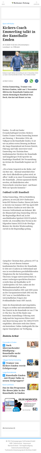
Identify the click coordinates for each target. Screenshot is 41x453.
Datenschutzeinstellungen (20, 448)
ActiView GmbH (31, 450)
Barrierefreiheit (13, 445)
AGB (11, 443)
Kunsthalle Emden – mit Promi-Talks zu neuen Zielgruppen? (14, 378)
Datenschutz (17, 443)
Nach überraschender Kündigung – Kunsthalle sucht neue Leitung (11, 350)
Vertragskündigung (25, 445)
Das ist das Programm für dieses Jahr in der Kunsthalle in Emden (14, 390)
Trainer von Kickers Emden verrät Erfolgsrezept (14, 366)
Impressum (27, 443)
